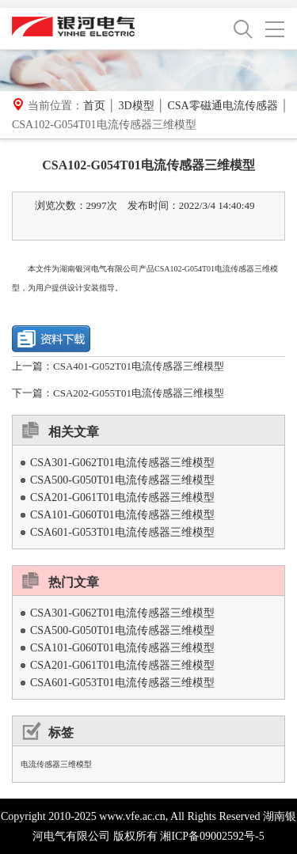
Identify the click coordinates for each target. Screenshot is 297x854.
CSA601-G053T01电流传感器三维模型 (122, 532)
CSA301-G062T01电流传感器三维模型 (122, 463)
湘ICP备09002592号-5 (212, 836)
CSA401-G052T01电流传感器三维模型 (138, 366)
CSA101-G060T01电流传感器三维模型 (122, 515)
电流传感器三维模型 (56, 764)
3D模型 (136, 106)
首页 (94, 106)
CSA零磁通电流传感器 (222, 106)
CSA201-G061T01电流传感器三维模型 (122, 497)
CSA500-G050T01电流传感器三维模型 (122, 480)
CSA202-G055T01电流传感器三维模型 (138, 393)
